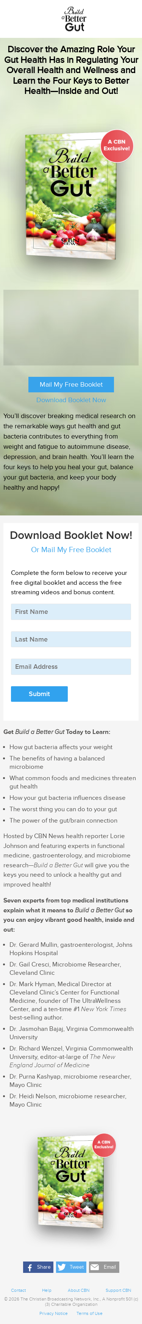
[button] (38, 1267)
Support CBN (118, 1290)
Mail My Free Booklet (71, 384)
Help (46, 1290)
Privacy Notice (53, 1313)
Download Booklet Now (71, 400)
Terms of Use (89, 1313)
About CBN (78, 1290)
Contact (18, 1290)
